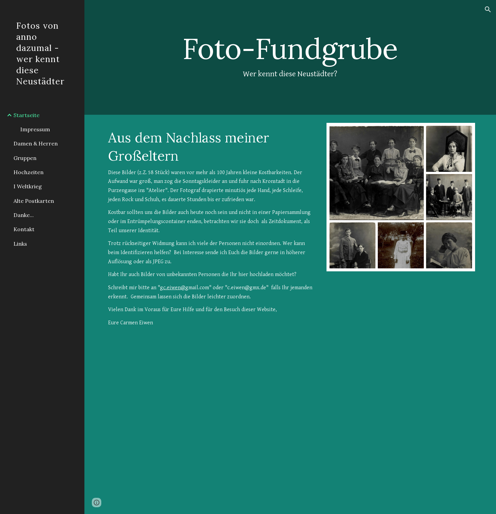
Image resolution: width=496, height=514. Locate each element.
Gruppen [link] (25, 158)
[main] (290, 57)
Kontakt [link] (24, 229)
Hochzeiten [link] (29, 172)
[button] (488, 9)
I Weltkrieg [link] (28, 186)
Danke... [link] (24, 215)
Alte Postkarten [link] (34, 200)
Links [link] (20, 243)
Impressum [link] (35, 129)
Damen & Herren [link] (36, 143)
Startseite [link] (27, 115)
